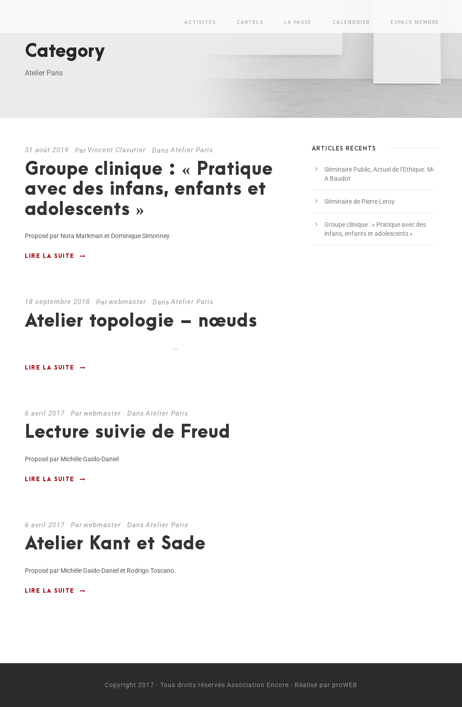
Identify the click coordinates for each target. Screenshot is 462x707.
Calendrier (351, 22)
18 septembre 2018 (57, 302)
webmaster (127, 302)
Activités (200, 22)
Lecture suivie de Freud (128, 432)
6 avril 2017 (45, 413)
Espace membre (415, 22)
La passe (298, 22)
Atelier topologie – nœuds (141, 321)
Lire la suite (55, 256)
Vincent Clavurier (117, 150)
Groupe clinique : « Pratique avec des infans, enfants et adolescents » (149, 190)
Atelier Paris (192, 150)
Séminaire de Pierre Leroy (359, 201)
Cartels (250, 22)
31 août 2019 (47, 150)
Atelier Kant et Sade (115, 544)
